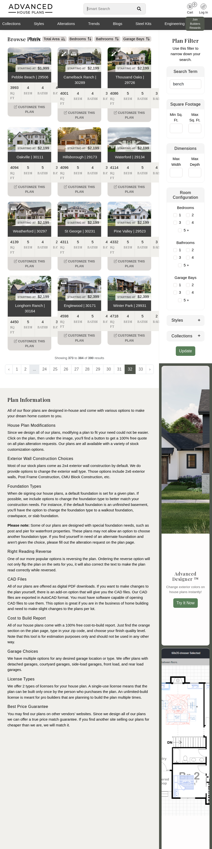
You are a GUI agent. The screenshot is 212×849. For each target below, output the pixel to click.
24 (44, 369)
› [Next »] (149, 369)
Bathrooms (107, 39)
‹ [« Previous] (8, 369)
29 (98, 369)
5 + (186, 230)
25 (55, 369)
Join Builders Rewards (195, 23)
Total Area (54, 39)
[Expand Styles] (199, 319)
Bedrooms (81, 39)
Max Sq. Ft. (194, 117)
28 (87, 369)
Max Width (176, 162)
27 (76, 369)
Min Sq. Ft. (176, 117)
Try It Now (186, 603)
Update (185, 351)
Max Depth (195, 162)
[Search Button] (139, 8)
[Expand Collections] (199, 335)
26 (66, 369)
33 (141, 369)
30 (108, 369)
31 (119, 369)
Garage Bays (136, 39)
